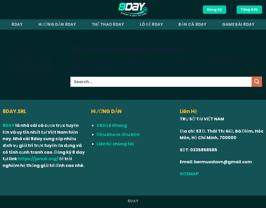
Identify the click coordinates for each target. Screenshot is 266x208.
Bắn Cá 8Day (192, 24)
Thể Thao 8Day (108, 24)
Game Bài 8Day (238, 24)
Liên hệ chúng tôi (115, 144)
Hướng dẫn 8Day (57, 24)
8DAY (9, 125)
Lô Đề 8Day (151, 24)
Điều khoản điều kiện (118, 135)
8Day (17, 24)
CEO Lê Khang (112, 125)
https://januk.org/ (38, 159)
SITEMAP (189, 174)
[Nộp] (257, 81)
